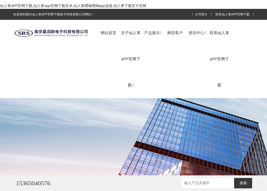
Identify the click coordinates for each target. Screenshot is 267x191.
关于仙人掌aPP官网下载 (131, 59)
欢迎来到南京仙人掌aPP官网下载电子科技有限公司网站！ (53, 14)
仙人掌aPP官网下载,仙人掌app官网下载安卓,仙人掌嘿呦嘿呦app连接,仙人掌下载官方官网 (73, 6)
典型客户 (175, 33)
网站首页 (108, 33)
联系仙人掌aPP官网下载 (232, 14)
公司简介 (201, 14)
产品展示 (153, 33)
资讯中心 (197, 33)
